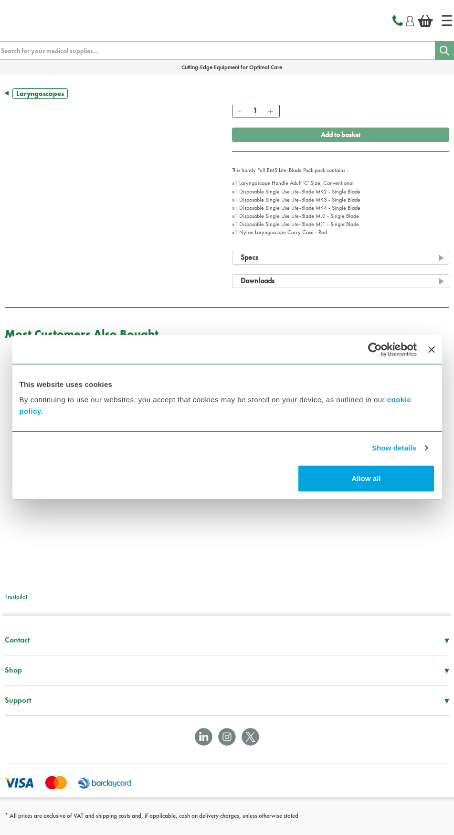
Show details (394, 448)
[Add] (271, 111)
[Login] (410, 19)
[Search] (444, 50)
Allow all (366, 478)
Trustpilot (16, 597)
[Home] (447, 20)
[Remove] (239, 111)
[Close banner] (431, 349)
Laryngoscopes (40, 93)
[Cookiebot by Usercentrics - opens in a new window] (375, 350)
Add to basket (340, 134)
